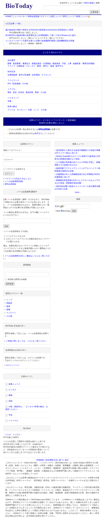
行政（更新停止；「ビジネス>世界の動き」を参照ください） (26, 407)
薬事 (8, 309)
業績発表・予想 (59, 63)
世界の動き (12, 106)
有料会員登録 (33, 16)
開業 (9, 63)
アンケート (11, 313)
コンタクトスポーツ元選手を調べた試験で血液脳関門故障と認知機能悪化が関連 (39, 41)
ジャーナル (11, 420)
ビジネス (10, 390)
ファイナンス (13, 80)
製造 (37, 92)
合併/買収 (36, 75)
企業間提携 (12, 75)
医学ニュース (69, 16)
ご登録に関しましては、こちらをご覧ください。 (27, 341)
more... (78, 192)
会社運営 (11, 60)
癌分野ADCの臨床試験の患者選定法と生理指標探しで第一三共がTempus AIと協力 (40, 35)
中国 (30, 110)
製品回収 (29, 92)
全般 (9, 101)
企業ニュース (56, 16)
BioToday (66, 211)
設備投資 (20, 66)
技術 (8, 401)
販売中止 (59, 66)
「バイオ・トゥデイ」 (12, 434)
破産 (52, 66)
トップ (9, 300)
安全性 (21, 92)
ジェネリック (13, 98)
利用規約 (40, 460)
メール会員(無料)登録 (14, 181)
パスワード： (9, 159)
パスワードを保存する (15, 169)
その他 (25, 83)
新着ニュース (83, 16)
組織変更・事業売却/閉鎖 (83, 63)
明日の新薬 (89, 3)
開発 (8, 395)
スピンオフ (31, 66)
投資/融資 (16, 83)
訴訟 (15, 92)
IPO (9, 83)
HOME (8, 16)
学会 (8, 415)
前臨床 (9, 303)
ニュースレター (19, 16)
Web (58, 211)
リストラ (11, 66)
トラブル (11, 89)
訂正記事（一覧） (14, 23)
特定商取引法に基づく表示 (57, 460)
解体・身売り (43, 66)
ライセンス (46, 75)
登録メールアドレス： (12, 150)
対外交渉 (11, 71)
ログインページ (12, 365)
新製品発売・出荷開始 (41, 63)
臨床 (8, 306)
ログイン (44, 16)
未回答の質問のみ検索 (17, 279)
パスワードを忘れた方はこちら (18, 178)
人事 (69, 63)
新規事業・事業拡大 (21, 63)
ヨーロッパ (21, 110)
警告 (9, 92)
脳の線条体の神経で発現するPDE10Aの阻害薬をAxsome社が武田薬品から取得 (39, 30)
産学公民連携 (24, 75)
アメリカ (11, 110)
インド (36, 110)
